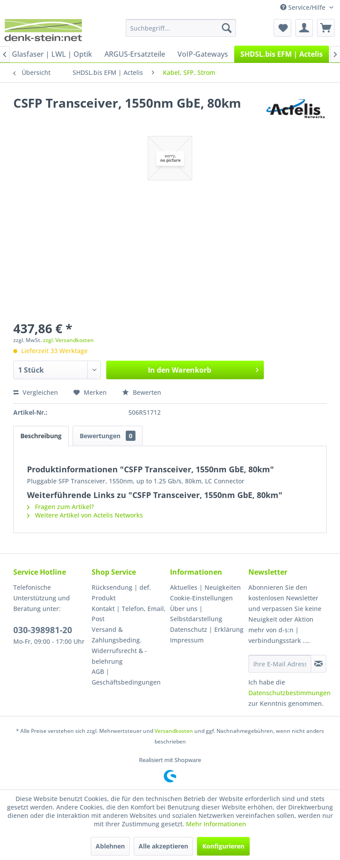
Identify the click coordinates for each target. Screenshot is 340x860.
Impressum (187, 640)
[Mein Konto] (304, 28)
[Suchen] (226, 28)
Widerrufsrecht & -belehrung (119, 655)
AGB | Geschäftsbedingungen (126, 676)
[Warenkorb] (326, 28)
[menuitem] (181, 28)
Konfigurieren (223, 846)
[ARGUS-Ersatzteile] (134, 54)
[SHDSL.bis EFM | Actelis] (281, 54)
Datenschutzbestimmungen (289, 693)
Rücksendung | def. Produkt (121, 592)
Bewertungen (107, 436)
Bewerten (141, 392)
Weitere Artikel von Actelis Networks (85, 515)
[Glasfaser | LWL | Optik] (52, 54)
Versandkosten (174, 731)
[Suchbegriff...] (181, 28)
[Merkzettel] (282, 28)
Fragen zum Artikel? (60, 506)
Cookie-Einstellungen (201, 598)
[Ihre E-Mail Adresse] (279, 664)
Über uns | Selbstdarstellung (196, 613)
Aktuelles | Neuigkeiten (205, 587)
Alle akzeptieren (163, 846)
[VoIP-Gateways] (202, 54)
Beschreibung (41, 436)
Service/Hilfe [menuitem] (303, 7)
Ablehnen (110, 846)
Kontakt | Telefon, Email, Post (129, 613)
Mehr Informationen (216, 824)
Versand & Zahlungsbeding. (117, 634)
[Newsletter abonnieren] (318, 664)
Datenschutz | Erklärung (206, 629)
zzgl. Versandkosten (68, 340)
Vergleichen (35, 392)
